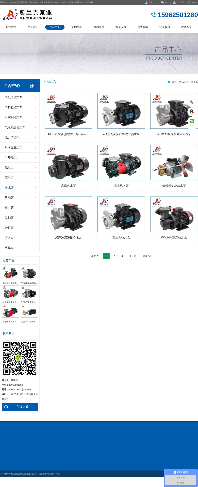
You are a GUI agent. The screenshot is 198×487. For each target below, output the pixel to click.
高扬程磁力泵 (14, 107)
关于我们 (33, 27)
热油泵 (9, 197)
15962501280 (192, 102)
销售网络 (142, 27)
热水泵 (9, 187)
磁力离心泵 (12, 137)
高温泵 (9, 177)
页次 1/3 (147, 256)
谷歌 (194, 2)
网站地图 (180, 2)
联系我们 (152, 2)
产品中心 (55, 27)
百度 (188, 2)
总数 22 (95, 256)
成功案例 (99, 27)
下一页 (132, 256)
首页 (174, 82)
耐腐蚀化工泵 (14, 147)
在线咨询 (15, 407)
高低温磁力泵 (14, 97)
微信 (165, 2)
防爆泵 (9, 248)
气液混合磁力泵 (15, 127)
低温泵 (9, 167)
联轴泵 (9, 217)
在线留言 (186, 27)
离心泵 (9, 207)
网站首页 (11, 27)
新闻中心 (77, 27)
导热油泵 (11, 157)
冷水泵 (9, 238)
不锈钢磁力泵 (14, 117)
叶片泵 (9, 227)
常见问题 (121, 27)
